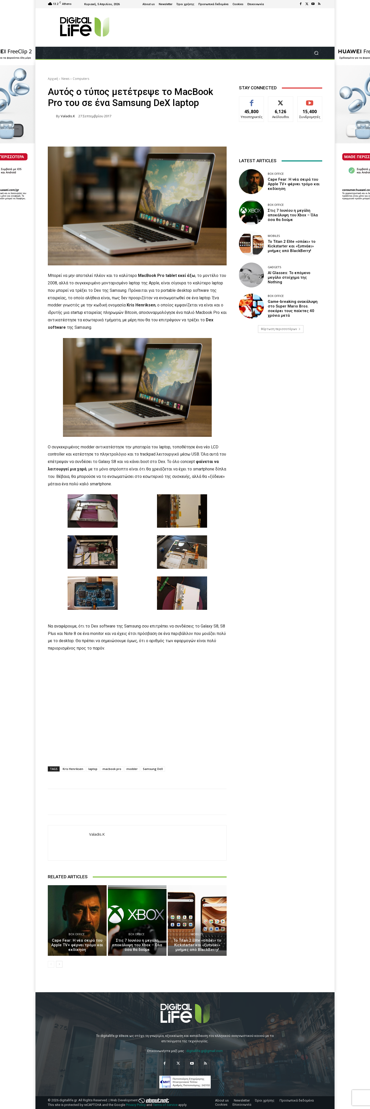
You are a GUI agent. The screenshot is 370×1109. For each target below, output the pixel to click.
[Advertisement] (280, 377)
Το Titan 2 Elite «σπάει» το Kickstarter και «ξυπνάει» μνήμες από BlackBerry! (197, 945)
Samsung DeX (153, 769)
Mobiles (197, 934)
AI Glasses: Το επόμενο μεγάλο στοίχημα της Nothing (289, 277)
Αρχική (53, 78)
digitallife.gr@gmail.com (204, 1051)
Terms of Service (165, 1105)
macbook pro (112, 769)
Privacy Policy (136, 1105)
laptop (92, 769)
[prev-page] (51, 964)
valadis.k (68, 116)
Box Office (77, 934)
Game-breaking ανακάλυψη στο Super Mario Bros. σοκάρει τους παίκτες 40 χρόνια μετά (293, 308)
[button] (316, 53)
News (65, 78)
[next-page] (59, 964)
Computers (81, 78)
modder (132, 769)
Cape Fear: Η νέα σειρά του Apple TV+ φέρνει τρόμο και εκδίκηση (77, 945)
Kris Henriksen (73, 769)
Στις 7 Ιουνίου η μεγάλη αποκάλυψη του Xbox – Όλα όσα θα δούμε (137, 945)
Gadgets (274, 267)
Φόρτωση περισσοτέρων (281, 329)
